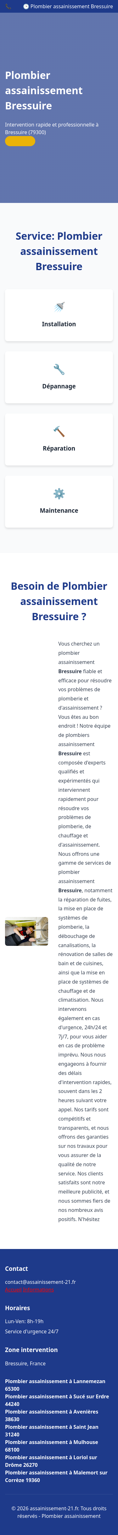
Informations (38, 1289)
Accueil (13, 1289)
